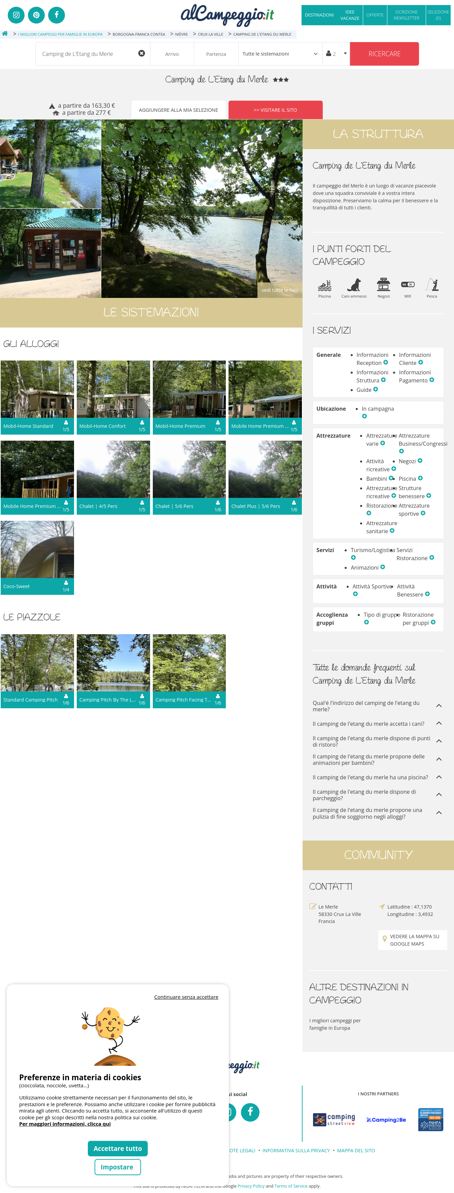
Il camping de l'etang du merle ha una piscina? (378, 778)
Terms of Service (291, 1186)
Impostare (118, 1167)
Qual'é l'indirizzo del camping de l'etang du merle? (378, 706)
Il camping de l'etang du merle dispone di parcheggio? (378, 795)
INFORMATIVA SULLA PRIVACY (296, 1150)
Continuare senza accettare (186, 996)
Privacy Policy (251, 1186)
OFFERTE (375, 15)
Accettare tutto (118, 1148)
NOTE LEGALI (240, 1150)
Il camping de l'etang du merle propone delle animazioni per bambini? (378, 759)
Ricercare (385, 53)
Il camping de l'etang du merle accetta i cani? (378, 724)
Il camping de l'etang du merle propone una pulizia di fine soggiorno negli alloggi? (378, 813)
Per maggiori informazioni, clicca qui (65, 1123)
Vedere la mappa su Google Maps (410, 940)
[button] (385, 363)
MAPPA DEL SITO (356, 1150)
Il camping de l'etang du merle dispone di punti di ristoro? (378, 741)
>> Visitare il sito (275, 110)
